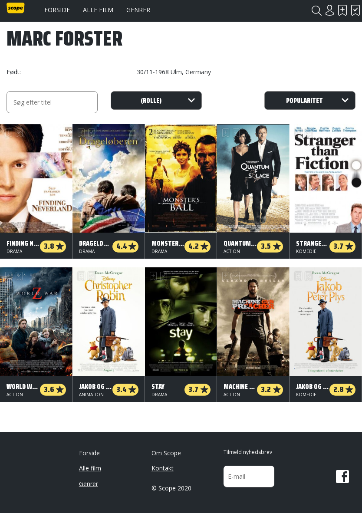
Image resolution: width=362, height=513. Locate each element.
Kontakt (162, 468)
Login (329, 10)
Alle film (98, 10)
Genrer (138, 10)
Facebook (342, 476)
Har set (355, 10)
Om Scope (166, 453)
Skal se (342, 10)
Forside (57, 10)
